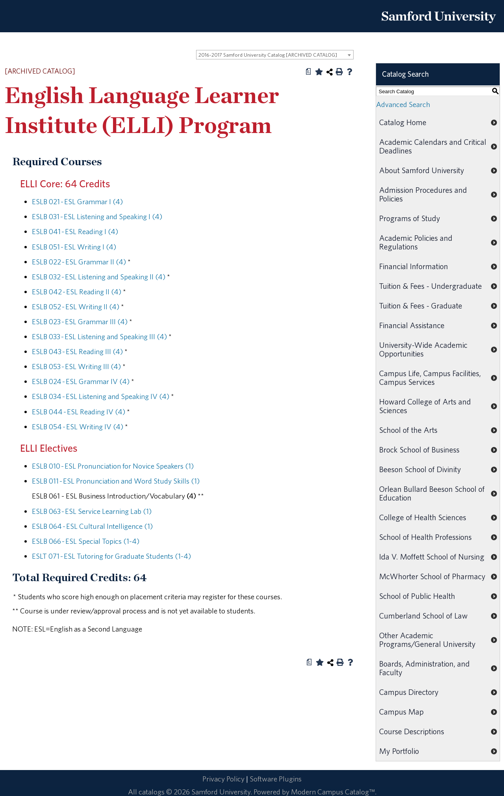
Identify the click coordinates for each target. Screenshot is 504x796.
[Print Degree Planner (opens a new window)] (309, 72)
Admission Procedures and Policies (423, 194)
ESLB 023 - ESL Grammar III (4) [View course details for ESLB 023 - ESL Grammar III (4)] (80, 321)
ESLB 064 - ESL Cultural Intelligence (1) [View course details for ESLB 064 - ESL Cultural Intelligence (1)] (92, 526)
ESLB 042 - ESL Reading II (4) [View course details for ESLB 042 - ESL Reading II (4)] (76, 291)
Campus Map (401, 711)
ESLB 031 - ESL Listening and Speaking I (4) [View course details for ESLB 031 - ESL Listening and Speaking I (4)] (97, 216)
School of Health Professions (425, 536)
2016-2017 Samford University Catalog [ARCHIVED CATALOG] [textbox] (267, 55)
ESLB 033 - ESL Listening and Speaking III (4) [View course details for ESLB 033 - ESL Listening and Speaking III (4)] (99, 336)
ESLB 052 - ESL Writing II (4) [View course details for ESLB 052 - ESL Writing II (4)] (75, 306)
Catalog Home (402, 122)
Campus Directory (409, 691)
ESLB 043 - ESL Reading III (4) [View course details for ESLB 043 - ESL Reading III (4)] (77, 351)
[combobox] (275, 54)
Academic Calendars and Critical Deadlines (432, 146)
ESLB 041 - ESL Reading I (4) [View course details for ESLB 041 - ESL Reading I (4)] (75, 231)
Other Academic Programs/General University (427, 639)
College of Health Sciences (422, 517)
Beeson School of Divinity (420, 469)
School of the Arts (408, 429)
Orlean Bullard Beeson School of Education (432, 493)
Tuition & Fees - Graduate (420, 305)
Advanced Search (403, 104)
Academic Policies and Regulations (415, 242)
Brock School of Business (419, 449)
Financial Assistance (412, 325)
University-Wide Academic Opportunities (423, 349)
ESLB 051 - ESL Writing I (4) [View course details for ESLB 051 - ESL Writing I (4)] (74, 246)
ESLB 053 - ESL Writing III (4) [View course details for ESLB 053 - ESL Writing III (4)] (76, 366)
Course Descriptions (411, 731)
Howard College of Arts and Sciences (425, 406)
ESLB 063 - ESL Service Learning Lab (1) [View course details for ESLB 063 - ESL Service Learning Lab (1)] (92, 511)
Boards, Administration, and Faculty (424, 668)
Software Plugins (276, 778)
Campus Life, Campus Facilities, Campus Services (430, 377)
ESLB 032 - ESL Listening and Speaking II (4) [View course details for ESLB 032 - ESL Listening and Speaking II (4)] (98, 276)
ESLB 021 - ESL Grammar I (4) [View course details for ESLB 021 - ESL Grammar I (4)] (77, 201)
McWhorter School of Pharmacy (432, 576)
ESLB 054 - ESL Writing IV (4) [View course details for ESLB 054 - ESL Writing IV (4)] (77, 426)
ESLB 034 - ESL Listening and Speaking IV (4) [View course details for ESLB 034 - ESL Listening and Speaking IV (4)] (100, 396)
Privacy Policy (223, 778)
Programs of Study (409, 218)
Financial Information (413, 266)
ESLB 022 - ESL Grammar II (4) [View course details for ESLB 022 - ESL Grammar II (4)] (79, 261)
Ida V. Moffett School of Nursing (431, 556)
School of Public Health (417, 595)
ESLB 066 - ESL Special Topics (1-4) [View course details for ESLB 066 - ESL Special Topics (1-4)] (85, 541)
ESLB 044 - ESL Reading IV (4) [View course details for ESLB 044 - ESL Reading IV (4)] (78, 411)
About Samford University (421, 170)
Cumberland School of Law (423, 615)
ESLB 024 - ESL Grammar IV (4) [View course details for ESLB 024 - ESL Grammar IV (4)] (81, 381)
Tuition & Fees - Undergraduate (430, 285)
